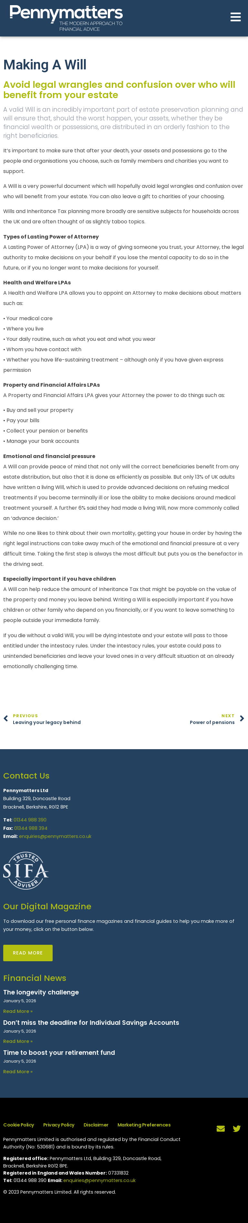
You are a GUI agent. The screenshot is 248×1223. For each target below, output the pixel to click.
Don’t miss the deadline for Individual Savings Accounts (91, 1022)
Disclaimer (96, 1125)
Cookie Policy (18, 1125)
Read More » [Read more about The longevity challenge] (18, 1011)
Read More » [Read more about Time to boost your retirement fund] (18, 1071)
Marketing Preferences (144, 1125)
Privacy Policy (59, 1125)
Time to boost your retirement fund (59, 1052)
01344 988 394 (30, 828)
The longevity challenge (41, 992)
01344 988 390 (30, 820)
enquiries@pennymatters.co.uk (55, 836)
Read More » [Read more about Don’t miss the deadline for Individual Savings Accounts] (18, 1041)
